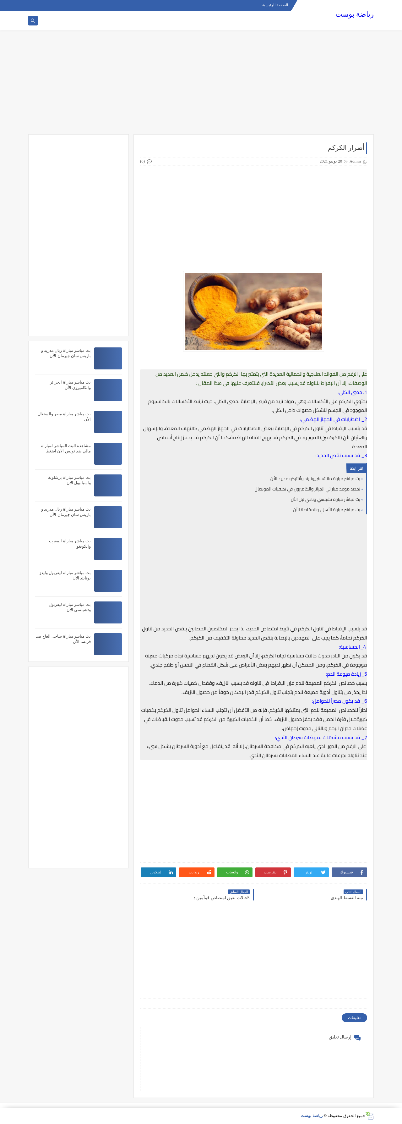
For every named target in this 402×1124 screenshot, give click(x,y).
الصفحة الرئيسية (275, 5)
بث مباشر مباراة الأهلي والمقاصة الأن (326, 510)
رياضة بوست (354, 14)
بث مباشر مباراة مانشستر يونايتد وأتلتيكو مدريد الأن (315, 478)
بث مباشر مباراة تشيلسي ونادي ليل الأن (325, 499)
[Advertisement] (201, 86)
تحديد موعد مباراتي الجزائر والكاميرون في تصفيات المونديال (308, 489)
